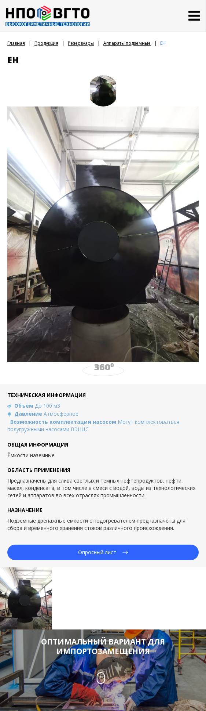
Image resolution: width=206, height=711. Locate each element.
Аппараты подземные (127, 43)
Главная (16, 43)
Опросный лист (103, 552)
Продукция (46, 43)
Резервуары (81, 43)
